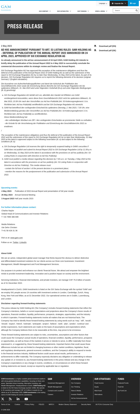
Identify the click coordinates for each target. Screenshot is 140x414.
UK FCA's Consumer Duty (104, 404)
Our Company (76, 383)
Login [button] (134, 3)
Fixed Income (99, 383)
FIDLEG (41, 404)
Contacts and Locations (56, 390)
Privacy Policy (29, 404)
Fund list (120, 387)
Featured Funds (123, 383)
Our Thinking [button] (82, 11)
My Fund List (122, 390)
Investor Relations (77, 394)
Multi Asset (98, 390)
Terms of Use (5, 404)
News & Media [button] (100, 11)
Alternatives (98, 394)
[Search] (126, 10)
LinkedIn (23, 242)
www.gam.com (16, 238)
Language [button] (102, 3)
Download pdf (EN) (107, 46)
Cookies (17, 404)
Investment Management (56, 383)
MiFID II (51, 404)
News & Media (76, 390)
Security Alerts (86, 404)
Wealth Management (55, 387)
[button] (136, 10)
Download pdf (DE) (107, 50)
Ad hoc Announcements (79, 398)
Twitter (15, 242)
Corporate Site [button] (118, 3)
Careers (50, 394)
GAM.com (6, 7)
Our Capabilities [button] (63, 11)
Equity (97, 387)
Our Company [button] (43, 11)
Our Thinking (75, 387)
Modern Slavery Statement (68, 404)
